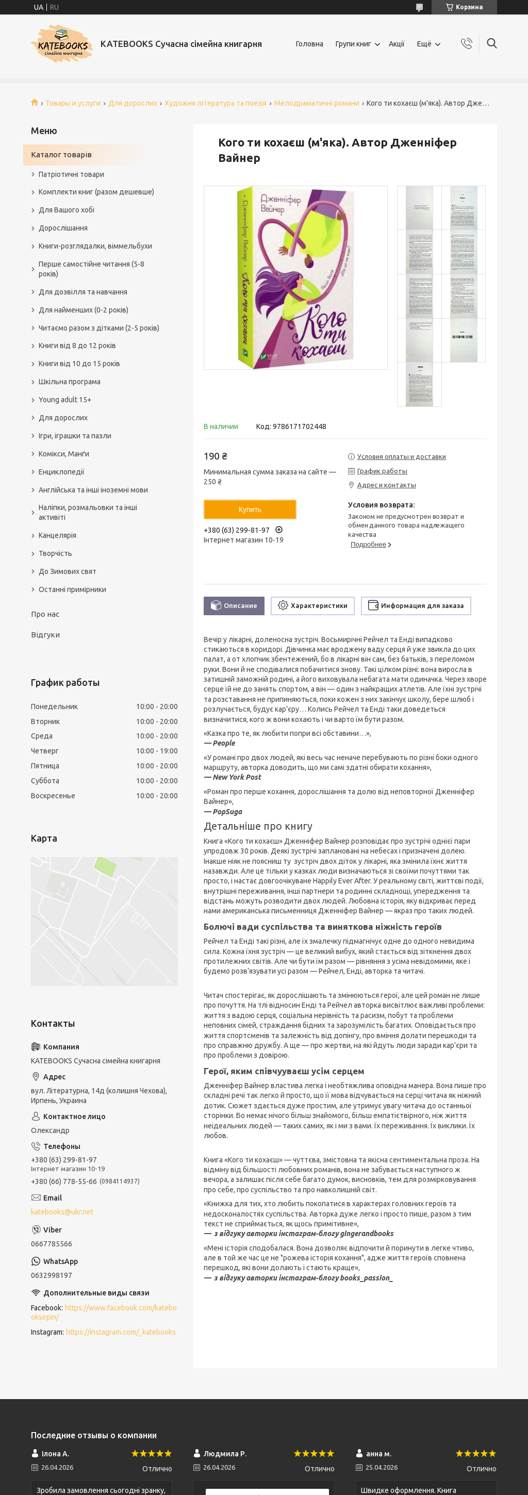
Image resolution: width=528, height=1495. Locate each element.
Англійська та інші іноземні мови (93, 490)
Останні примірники (72, 589)
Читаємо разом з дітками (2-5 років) (99, 328)
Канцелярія (57, 535)
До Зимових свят (67, 571)
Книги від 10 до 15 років (79, 363)
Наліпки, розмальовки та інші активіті (88, 512)
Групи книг (353, 44)
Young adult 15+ (65, 400)
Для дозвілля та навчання (83, 292)
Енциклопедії (62, 472)
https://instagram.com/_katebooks (121, 1332)
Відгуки (45, 634)
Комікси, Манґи (64, 454)
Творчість (55, 553)
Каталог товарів (61, 154)
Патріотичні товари (71, 174)
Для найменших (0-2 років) (83, 310)
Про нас (45, 614)
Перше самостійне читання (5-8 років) (91, 269)
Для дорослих (132, 103)
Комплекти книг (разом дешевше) (96, 192)
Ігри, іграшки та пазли (75, 436)
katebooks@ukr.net (62, 1212)
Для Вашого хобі (66, 210)
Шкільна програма (70, 381)
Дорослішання (63, 228)
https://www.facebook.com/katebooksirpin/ (104, 1313)
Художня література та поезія (215, 103)
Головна (309, 44)
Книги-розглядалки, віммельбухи (95, 246)
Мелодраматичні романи (316, 103)
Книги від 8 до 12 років (77, 345)
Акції (397, 44)
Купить (250, 509)
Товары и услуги (73, 103)
